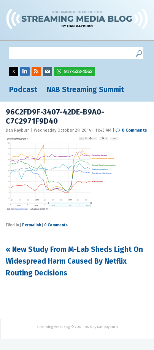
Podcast (23, 89)
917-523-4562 (78, 71)
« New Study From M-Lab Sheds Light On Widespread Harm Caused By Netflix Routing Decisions (74, 261)
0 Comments (134, 130)
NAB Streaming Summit (85, 89)
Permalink (31, 225)
